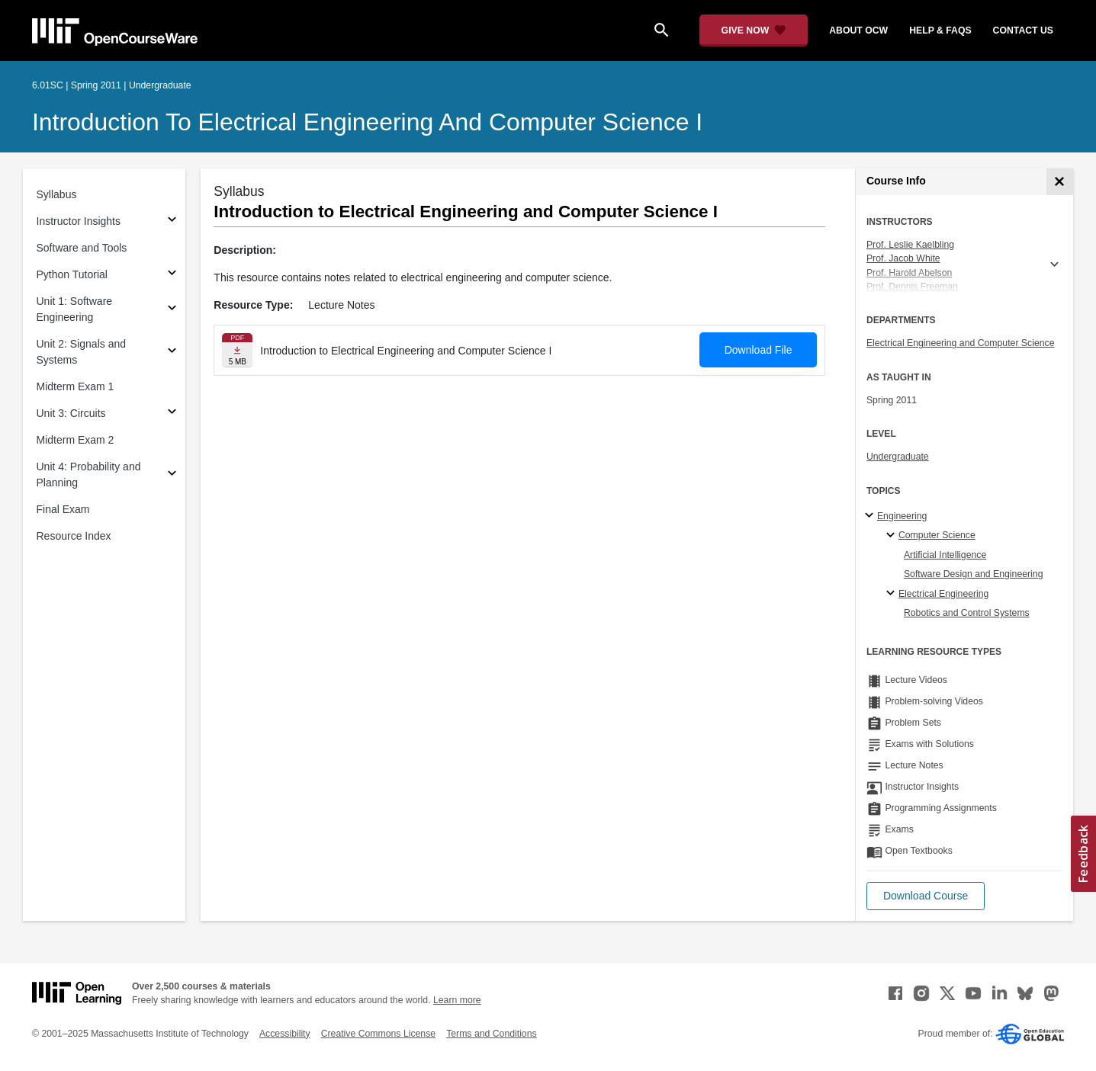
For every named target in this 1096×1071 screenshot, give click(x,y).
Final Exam (63, 509)
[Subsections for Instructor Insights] (172, 221)
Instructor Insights (79, 221)
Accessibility (284, 1033)
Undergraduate (897, 456)
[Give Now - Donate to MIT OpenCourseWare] (753, 30)
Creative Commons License (378, 1033)
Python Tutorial (72, 274)
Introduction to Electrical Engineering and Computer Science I (367, 122)
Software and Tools (82, 248)
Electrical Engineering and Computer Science (960, 343)
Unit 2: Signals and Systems (82, 352)
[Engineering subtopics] (871, 516)
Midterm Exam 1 (75, 386)
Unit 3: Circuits (71, 413)
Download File (758, 350)
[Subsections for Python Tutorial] (172, 275)
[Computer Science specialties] (892, 536)
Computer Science (936, 535)
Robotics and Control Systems (967, 613)
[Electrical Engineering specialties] (892, 594)
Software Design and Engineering (973, 574)
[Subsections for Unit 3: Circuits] (172, 413)
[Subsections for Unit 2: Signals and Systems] (172, 352)
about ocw (858, 30)
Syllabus (57, 194)
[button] (925, 896)
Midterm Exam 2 (75, 440)
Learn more (457, 1000)
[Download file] (237, 350)
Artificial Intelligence (945, 555)
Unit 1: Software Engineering (75, 309)
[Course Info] (1059, 181)
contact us (1023, 30)
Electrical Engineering (943, 593)
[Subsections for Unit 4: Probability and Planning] (172, 475)
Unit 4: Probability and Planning (89, 474)
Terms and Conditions (491, 1033)
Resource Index (74, 536)
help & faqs (940, 30)
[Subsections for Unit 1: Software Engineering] (172, 310)
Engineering (902, 516)
